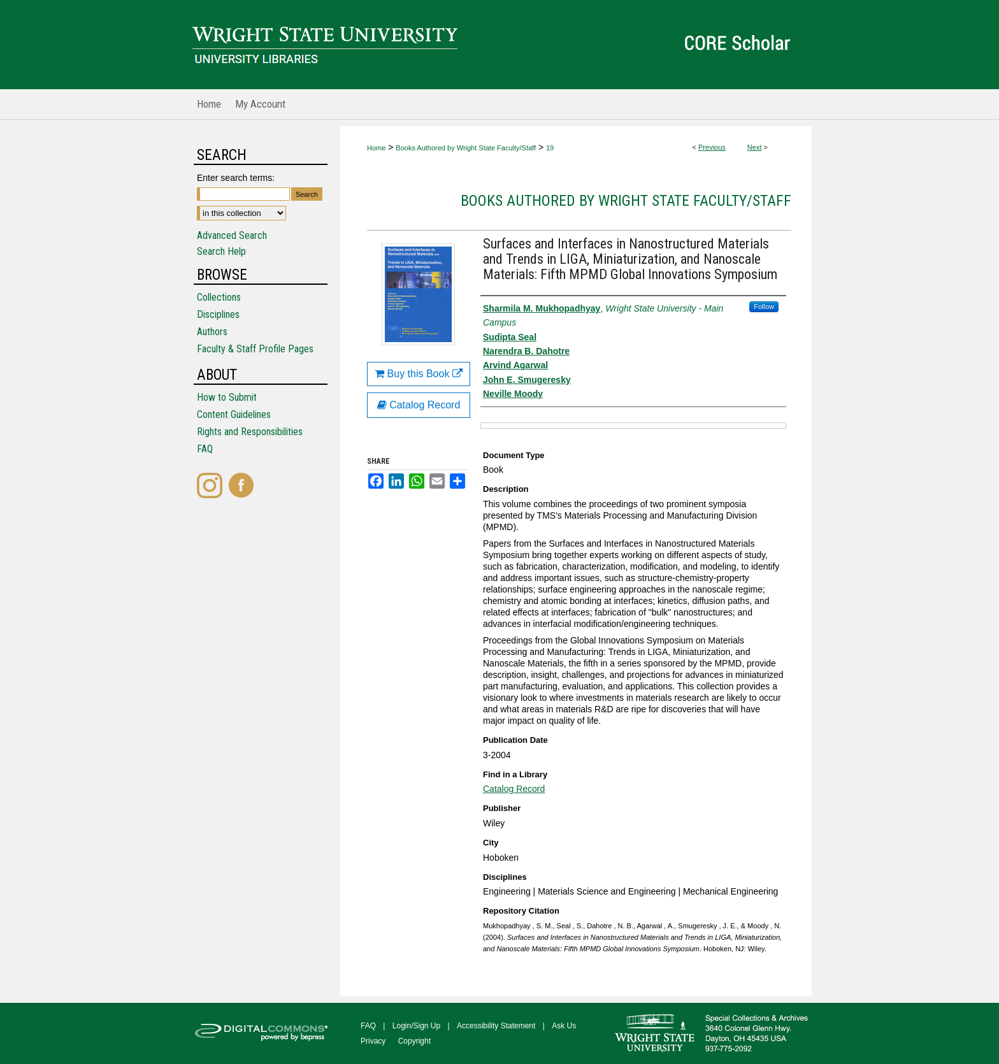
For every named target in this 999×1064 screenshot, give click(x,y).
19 (550, 148)
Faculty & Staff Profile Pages (255, 349)
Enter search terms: (236, 178)
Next (754, 147)
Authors (212, 332)
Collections (219, 297)
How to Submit (227, 397)
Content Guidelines (234, 414)
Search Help (221, 251)
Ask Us (564, 1025)
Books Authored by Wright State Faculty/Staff (466, 148)
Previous (712, 147)
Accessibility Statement (496, 1025)
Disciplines (218, 314)
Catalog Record (514, 789)
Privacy (373, 1041)
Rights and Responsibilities (250, 432)
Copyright (414, 1041)
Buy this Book (419, 373)
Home (376, 148)
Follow (764, 306)
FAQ (205, 449)
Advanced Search (232, 235)
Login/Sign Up (416, 1025)
